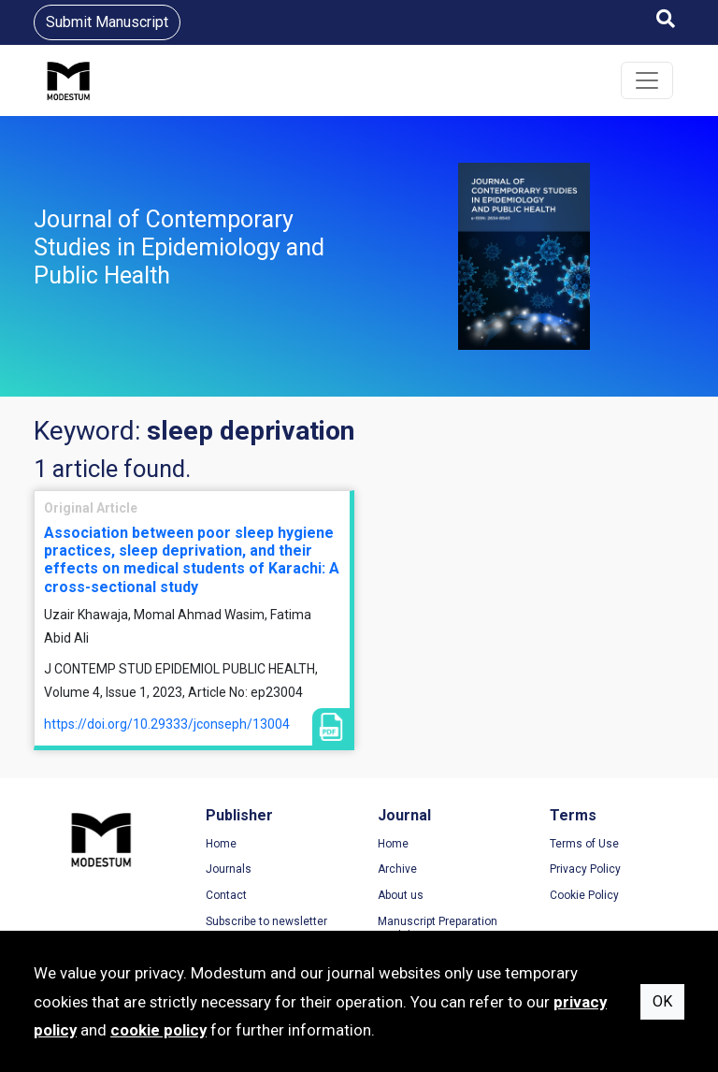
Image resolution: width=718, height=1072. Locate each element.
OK (662, 1001)
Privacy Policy (585, 869)
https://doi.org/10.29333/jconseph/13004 (167, 724)
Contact (226, 895)
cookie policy (158, 1030)
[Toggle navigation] (647, 80)
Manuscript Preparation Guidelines (437, 929)
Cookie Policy (584, 895)
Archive (397, 869)
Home (221, 843)
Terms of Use (584, 843)
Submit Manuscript (107, 22)
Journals (228, 869)
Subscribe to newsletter (266, 921)
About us (401, 895)
